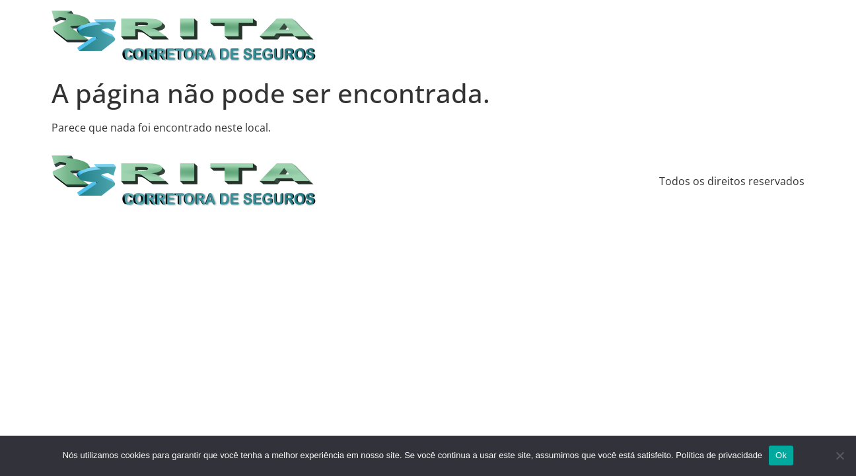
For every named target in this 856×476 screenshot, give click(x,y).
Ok (781, 455)
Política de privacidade (719, 455)
